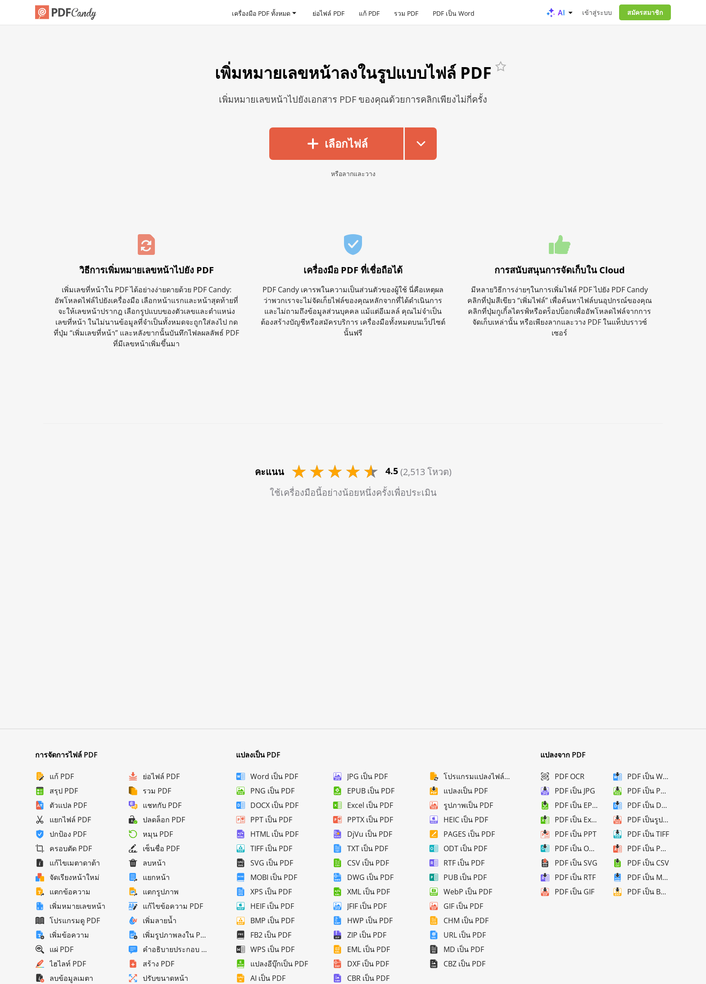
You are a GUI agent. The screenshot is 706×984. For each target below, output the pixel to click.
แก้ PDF (369, 13)
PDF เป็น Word (454, 13)
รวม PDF (406, 13)
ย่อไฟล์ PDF (328, 13)
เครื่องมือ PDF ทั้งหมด (261, 13)
